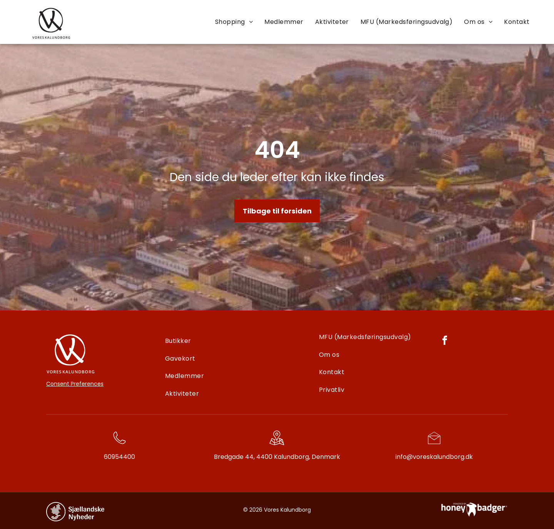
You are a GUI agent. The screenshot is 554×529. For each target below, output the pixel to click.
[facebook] (445, 341)
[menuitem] (234, 21)
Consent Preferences (74, 384)
